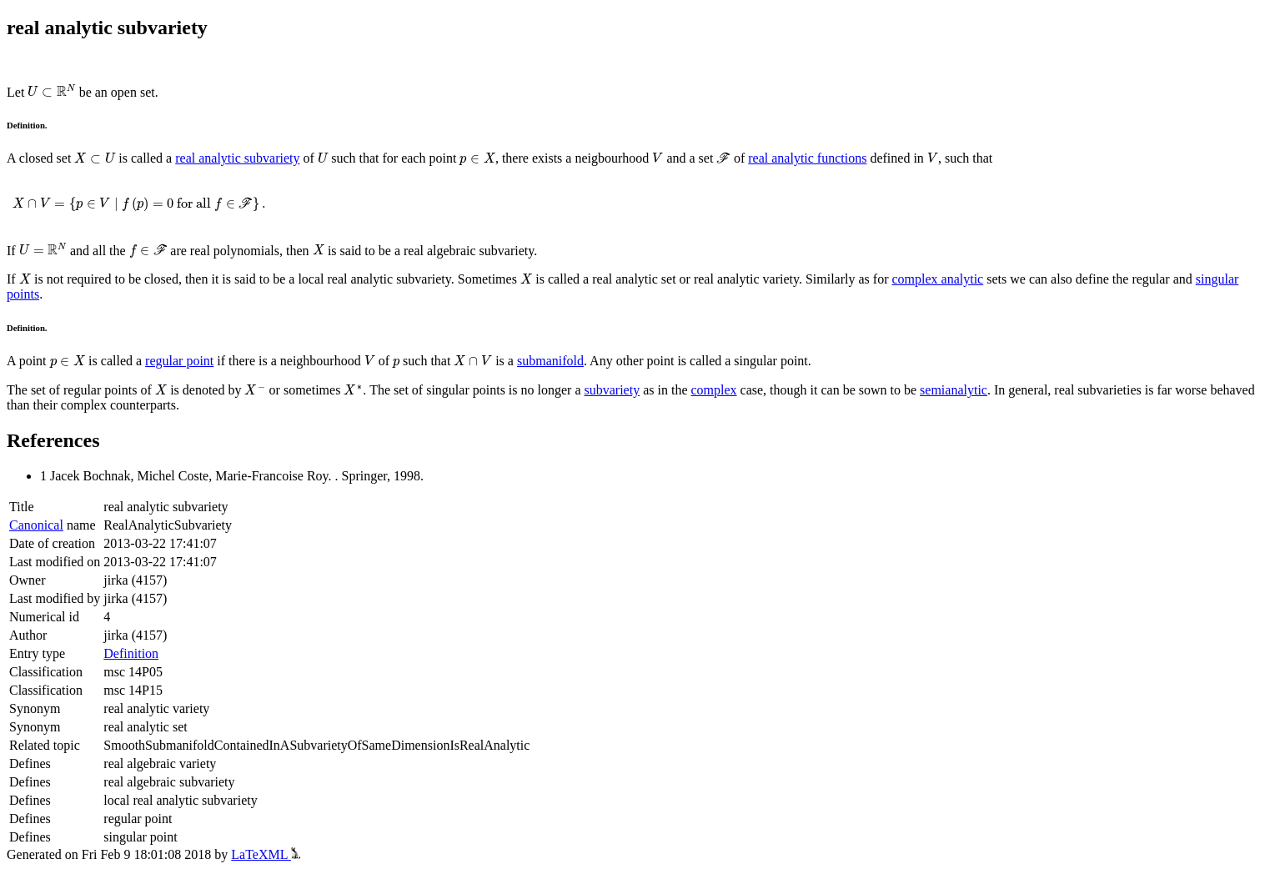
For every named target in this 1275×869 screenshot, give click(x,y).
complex (713, 390)
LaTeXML (265, 854)
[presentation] (51, 91)
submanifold (550, 361)
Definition (130, 653)
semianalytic (953, 390)
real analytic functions (807, 158)
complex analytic (937, 279)
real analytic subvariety (237, 158)
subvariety (612, 390)
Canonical (36, 525)
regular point (179, 361)
